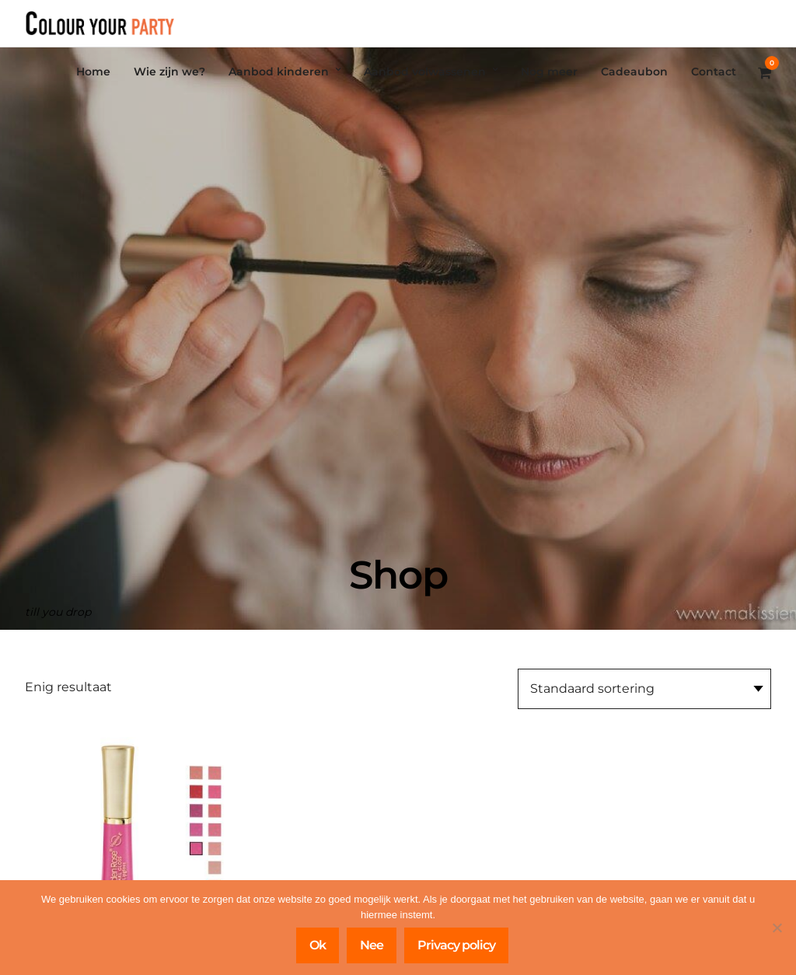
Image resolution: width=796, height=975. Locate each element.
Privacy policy (456, 945)
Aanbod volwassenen (425, 72)
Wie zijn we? (169, 72)
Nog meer (549, 72)
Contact (713, 72)
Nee (371, 945)
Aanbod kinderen (279, 72)
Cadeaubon (634, 72)
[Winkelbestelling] (644, 689)
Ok (317, 945)
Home (93, 72)
